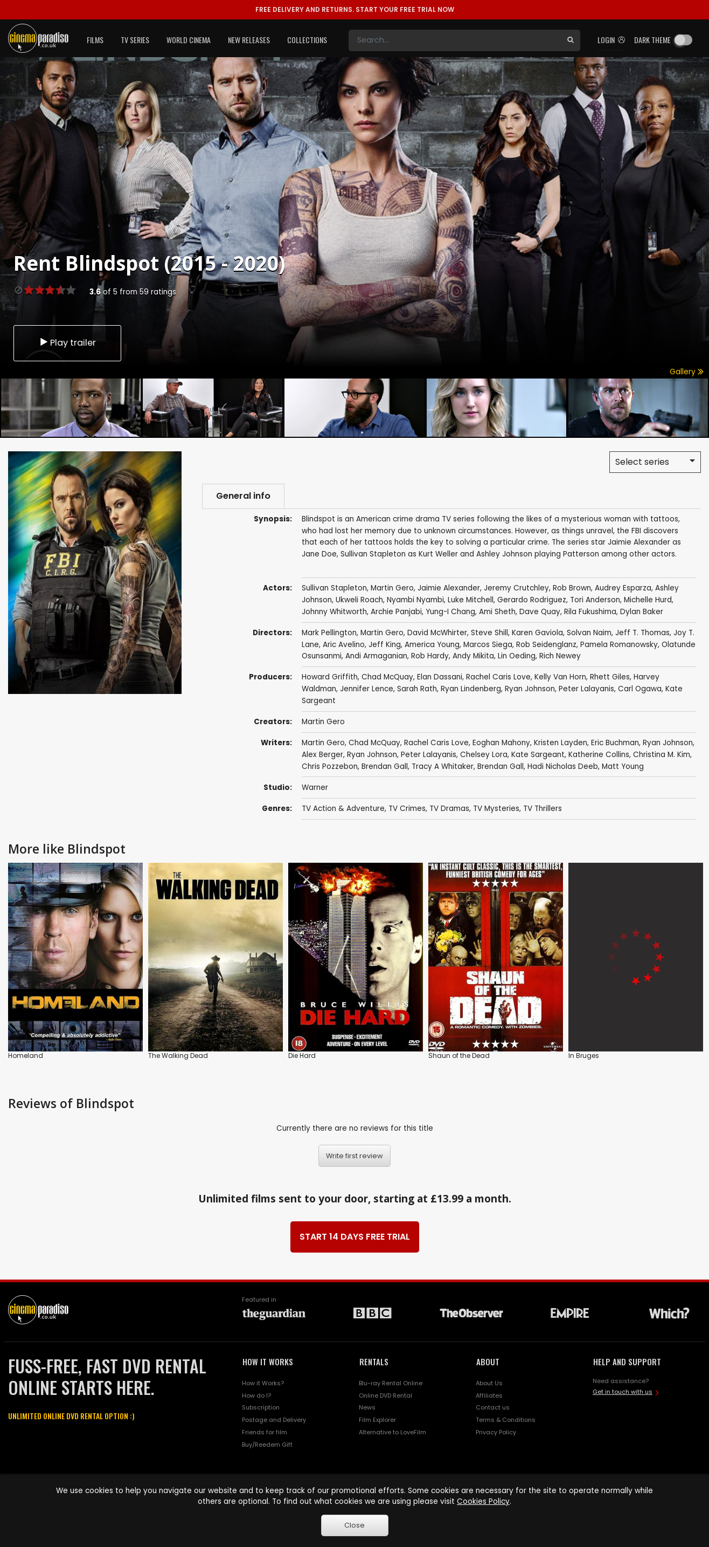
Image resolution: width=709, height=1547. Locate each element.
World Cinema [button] (188, 39)
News (367, 1408)
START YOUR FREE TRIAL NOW (354, 9)
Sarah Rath (417, 689)
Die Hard (302, 1055)
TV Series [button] (135, 39)
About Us (489, 1383)
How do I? (256, 1395)
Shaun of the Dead (459, 1055)
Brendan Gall (385, 766)
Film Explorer (377, 1419)
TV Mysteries (496, 808)
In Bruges (583, 1055)
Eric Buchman (615, 743)
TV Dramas (449, 808)
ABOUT (487, 1361)
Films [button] (95, 39)
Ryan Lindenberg (471, 689)
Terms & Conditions (506, 1419)
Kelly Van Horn (560, 677)
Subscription (261, 1408)
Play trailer (67, 342)
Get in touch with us (622, 1391)
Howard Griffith (330, 677)
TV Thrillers (542, 808)
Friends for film (264, 1432)
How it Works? (263, 1383)
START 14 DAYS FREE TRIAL (355, 1236)
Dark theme (652, 39)
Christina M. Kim (661, 755)
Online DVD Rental (385, 1395)
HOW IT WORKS (267, 1361)
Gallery (687, 372)
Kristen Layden (560, 743)
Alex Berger (322, 755)
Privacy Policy (496, 1432)
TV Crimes (407, 808)
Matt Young (623, 766)
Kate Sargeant (538, 755)
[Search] (455, 40)
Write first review (354, 1155)
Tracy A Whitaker (443, 766)
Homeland (25, 1055)
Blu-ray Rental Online (390, 1383)
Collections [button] (307, 39)
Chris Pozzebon (330, 766)
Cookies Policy (483, 1501)
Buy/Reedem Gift (267, 1444)
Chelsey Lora (484, 755)
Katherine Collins (598, 755)
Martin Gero (323, 722)
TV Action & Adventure (343, 808)
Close (354, 1525)
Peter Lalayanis (586, 689)
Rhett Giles (610, 677)
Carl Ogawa (640, 689)
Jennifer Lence (366, 689)
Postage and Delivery (274, 1419)
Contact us (493, 1408)
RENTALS (373, 1361)
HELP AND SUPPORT (627, 1361)
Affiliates (489, 1395)
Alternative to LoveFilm (392, 1432)
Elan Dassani (439, 677)
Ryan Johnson (530, 689)
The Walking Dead (178, 1055)
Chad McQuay (387, 677)
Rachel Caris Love (498, 677)
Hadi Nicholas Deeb (562, 766)
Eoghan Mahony (501, 743)
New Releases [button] (249, 39)
